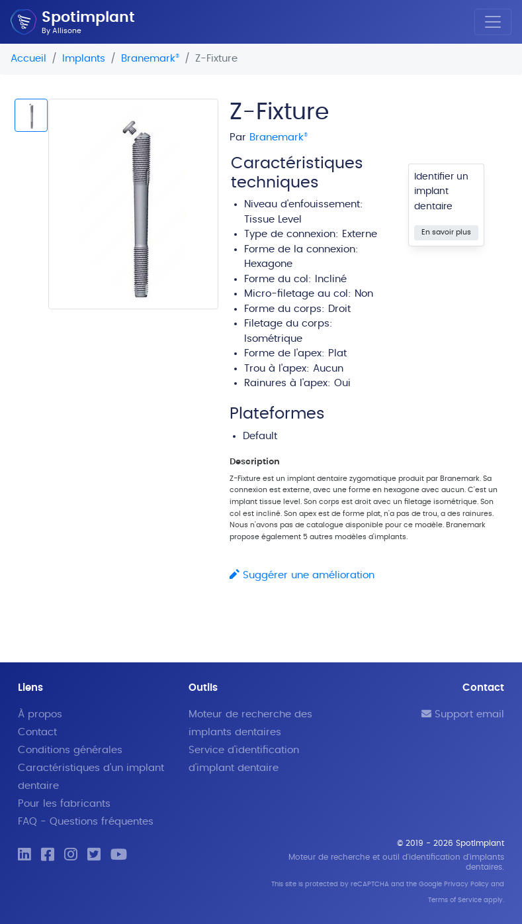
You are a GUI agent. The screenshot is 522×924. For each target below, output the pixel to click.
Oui (342, 383)
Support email (462, 714)
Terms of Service (455, 900)
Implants (83, 59)
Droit (339, 309)
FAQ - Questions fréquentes (85, 822)
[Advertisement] (116, 487)
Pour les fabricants (64, 804)
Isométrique (273, 339)
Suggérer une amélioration (302, 575)
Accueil (28, 59)
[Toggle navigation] (492, 22)
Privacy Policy (466, 884)
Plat (337, 353)
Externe (359, 234)
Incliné (331, 279)
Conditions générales (70, 750)
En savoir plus (446, 232)
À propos (40, 714)
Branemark (150, 59)
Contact (37, 732)
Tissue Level (273, 220)
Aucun (328, 369)
